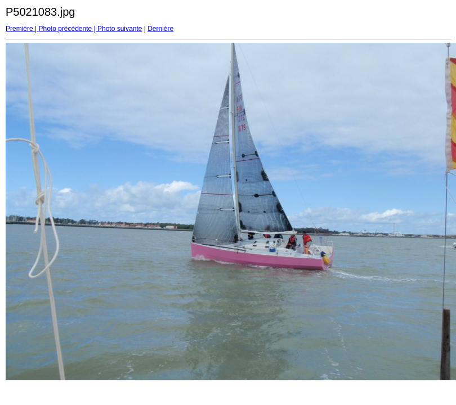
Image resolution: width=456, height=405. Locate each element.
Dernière (160, 29)
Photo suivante (119, 29)
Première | (22, 29)
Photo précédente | (67, 29)
